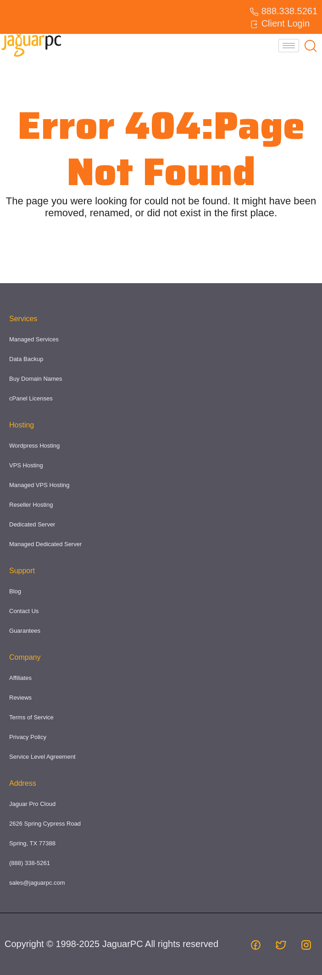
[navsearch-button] (310, 45)
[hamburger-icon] (288, 45)
